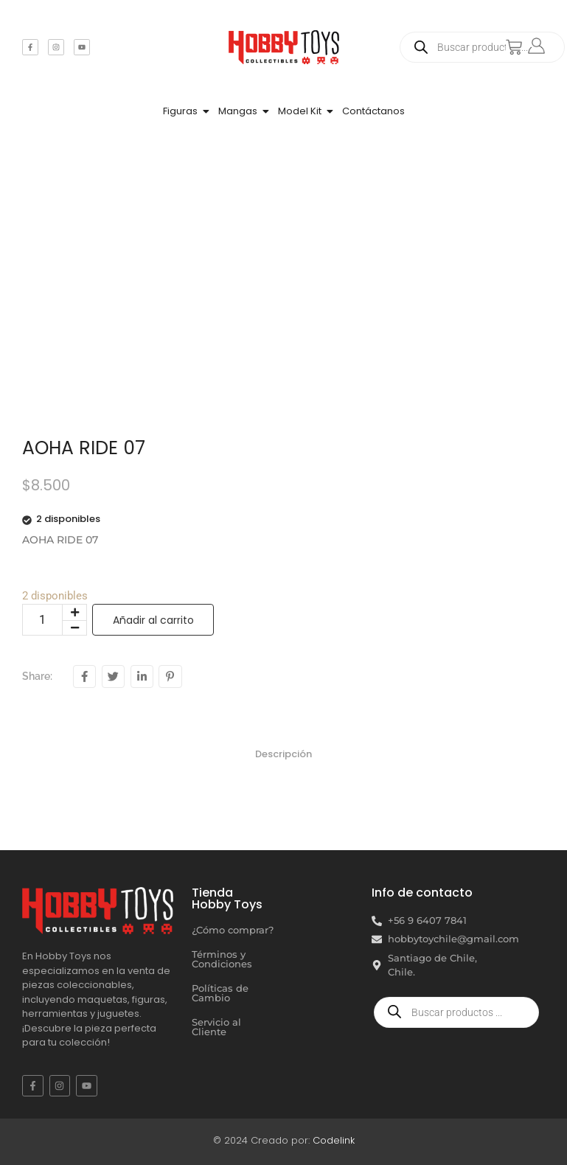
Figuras (180, 111)
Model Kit (299, 111)
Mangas (237, 111)
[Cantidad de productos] (42, 620)
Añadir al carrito (153, 620)
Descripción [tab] (283, 754)
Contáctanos (373, 111)
